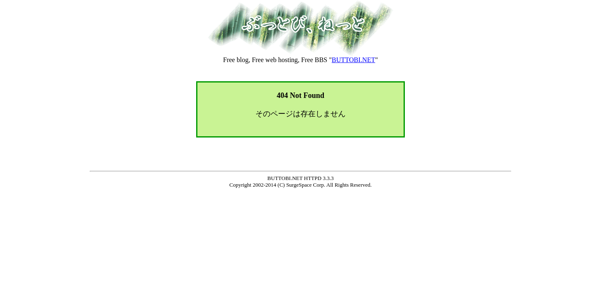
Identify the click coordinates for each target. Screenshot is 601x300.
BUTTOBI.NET (353, 59)
